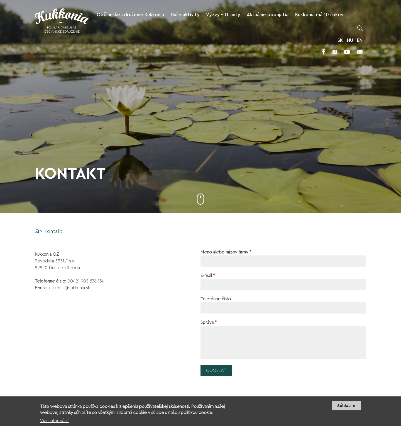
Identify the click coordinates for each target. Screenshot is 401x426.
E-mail (207, 275)
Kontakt (53, 231)
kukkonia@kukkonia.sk (69, 288)
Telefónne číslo (215, 299)
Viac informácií (54, 422)
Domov (37, 231)
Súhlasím (346, 407)
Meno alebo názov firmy (225, 252)
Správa (208, 322)
